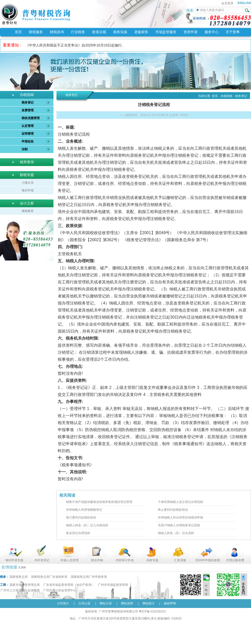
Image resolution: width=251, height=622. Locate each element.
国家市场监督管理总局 (25, 585)
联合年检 (97, 560)
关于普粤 (233, 32)
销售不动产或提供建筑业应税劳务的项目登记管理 (99, 502)
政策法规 (99, 32)
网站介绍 (106, 603)
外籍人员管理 (69, 560)
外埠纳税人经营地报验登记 (84, 509)
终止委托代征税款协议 (173, 509)
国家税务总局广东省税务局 (49, 577)
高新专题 (152, 560)
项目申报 (28, 190)
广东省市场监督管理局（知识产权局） (68, 585)
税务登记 (28, 102)
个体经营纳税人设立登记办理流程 (180, 502)
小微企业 (28, 182)
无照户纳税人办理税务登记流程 (179, 525)
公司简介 (63, 603)
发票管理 (28, 110)
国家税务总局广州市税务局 (89, 577)
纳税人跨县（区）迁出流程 (176, 533)
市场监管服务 (165, 32)
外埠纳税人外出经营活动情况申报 (180, 517)
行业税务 (78, 32)
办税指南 (226, 96)
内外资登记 (41, 560)
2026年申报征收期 (207, 560)
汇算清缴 (180, 560)
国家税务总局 (19, 577)
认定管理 (28, 126)
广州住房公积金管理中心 (59, 590)
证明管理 (28, 133)
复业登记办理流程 (78, 533)
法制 (25, 149)
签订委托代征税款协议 (81, 517)
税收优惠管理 (31, 118)
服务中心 (212, 32)
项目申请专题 (14, 560)
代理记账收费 (235, 560)
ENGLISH (244, 3)
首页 (18, 32)
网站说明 (127, 603)
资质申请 (190, 32)
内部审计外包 (125, 560)
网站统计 (149, 603)
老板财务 (141, 32)
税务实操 (120, 32)
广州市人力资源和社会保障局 (20, 590)
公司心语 (84, 603)
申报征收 (28, 141)
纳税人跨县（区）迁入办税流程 (87, 525)
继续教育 (28, 211)
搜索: (190, 10)
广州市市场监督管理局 (113, 585)
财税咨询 (57, 32)
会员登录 (227, 3)
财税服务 (36, 32)
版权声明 (170, 603)
